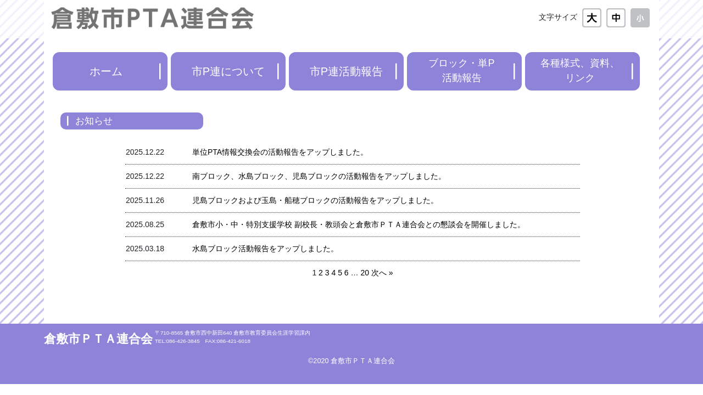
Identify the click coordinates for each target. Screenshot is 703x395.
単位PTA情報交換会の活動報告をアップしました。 (280, 152)
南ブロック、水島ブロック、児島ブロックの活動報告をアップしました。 (319, 176)
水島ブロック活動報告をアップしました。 (265, 248)
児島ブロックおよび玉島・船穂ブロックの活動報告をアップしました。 (315, 200)
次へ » (382, 272)
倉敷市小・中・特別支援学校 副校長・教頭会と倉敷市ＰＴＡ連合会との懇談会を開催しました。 (358, 224)
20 (364, 272)
